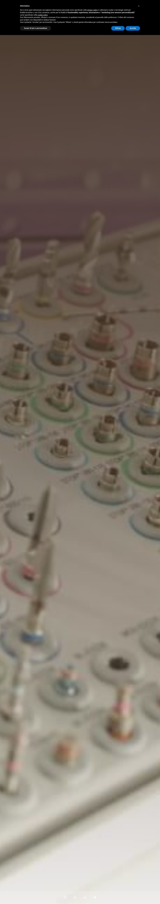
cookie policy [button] (43, 15)
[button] (139, 6)
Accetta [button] (133, 28)
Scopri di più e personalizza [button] (35, 28)
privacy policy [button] (92, 10)
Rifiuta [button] (118, 28)
